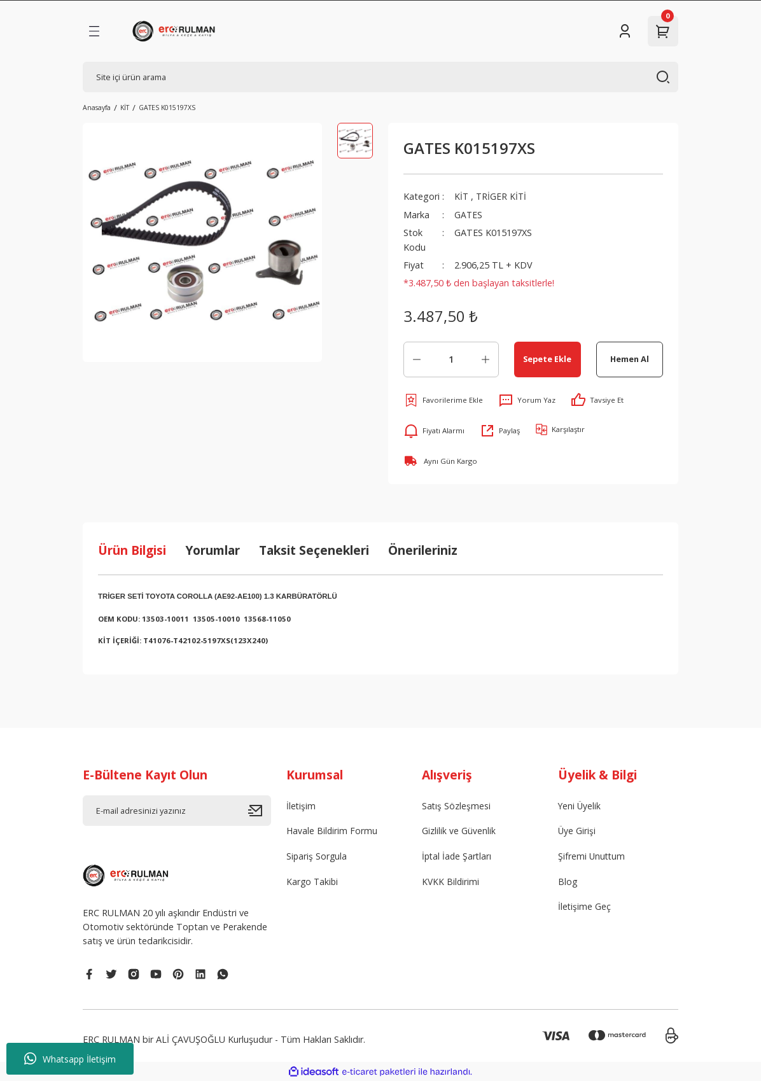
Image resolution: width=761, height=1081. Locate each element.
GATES (468, 215)
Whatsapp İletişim (70, 1059)
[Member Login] (625, 31)
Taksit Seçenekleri (314, 550)
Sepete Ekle (547, 359)
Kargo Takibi (313, 883)
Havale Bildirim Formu (332, 831)
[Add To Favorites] (443, 400)
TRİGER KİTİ (502, 196)
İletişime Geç (584, 908)
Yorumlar (212, 550)
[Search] (380, 77)
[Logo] (176, 31)
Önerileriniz (422, 550)
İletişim (301, 806)
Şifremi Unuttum (592, 857)
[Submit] (259, 810)
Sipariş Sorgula (317, 857)
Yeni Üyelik (580, 806)
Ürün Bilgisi (132, 550)
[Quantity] (451, 359)
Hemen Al (629, 359)
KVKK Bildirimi (451, 883)
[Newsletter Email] (177, 810)
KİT (461, 196)
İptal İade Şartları (458, 857)
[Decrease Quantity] (416, 359)
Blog (568, 883)
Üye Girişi (577, 831)
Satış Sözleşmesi (456, 806)
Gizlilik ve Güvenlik (459, 831)
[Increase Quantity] (485, 359)
